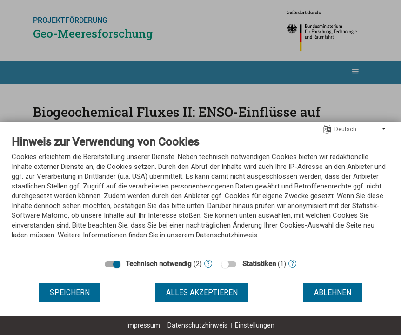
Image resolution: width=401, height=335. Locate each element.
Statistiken (259, 264)
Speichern (70, 292)
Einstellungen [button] (254, 325)
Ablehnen (332, 292)
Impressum (143, 325)
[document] (200, 194)
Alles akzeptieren (202, 292)
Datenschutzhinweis (197, 325)
